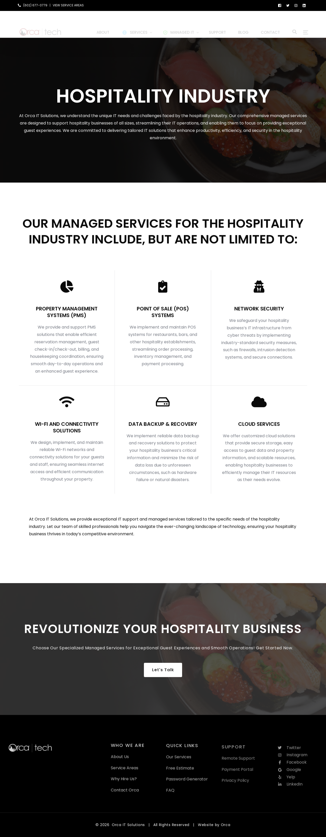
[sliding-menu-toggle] (305, 24)
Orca (225, 824)
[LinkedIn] (304, 5)
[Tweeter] (288, 5)
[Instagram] (296, 5)
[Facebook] (280, 5)
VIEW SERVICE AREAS (68, 5)
